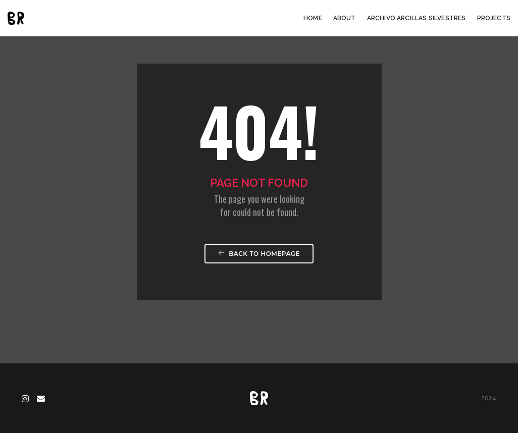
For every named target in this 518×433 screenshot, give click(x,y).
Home (312, 18)
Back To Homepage (259, 253)
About (344, 18)
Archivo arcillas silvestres (416, 18)
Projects (493, 18)
